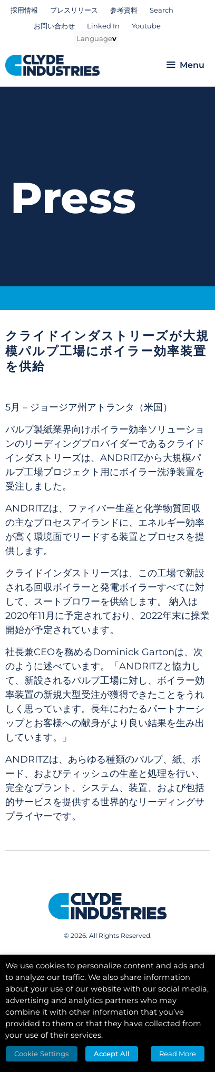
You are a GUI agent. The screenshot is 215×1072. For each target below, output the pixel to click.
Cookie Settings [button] (41, 1053)
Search (161, 10)
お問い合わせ (54, 26)
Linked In (103, 26)
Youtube (146, 26)
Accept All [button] (112, 1053)
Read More (177, 1053)
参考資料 (124, 10)
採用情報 (24, 10)
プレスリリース (74, 10)
